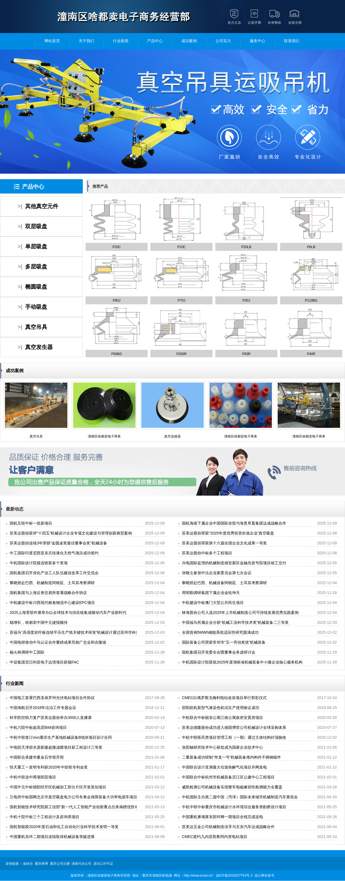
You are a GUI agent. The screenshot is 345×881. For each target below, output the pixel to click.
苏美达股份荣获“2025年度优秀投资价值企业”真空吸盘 (228, 533)
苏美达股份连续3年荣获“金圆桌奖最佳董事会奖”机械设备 (58, 543)
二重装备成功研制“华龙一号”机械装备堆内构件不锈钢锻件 (231, 757)
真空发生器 (39, 347)
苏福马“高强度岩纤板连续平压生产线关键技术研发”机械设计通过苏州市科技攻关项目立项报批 (90, 632)
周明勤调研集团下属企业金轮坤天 (211, 592)
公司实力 (223, 41)
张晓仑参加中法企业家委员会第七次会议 (216, 573)
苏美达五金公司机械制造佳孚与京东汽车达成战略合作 (228, 826)
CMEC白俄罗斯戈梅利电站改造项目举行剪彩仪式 (224, 697)
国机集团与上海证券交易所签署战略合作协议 (48, 592)
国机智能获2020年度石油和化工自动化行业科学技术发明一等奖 (64, 826)
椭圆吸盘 (36, 287)
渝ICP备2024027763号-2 (234, 875)
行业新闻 (120, 41)
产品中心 (155, 41)
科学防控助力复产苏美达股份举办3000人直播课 (51, 717)
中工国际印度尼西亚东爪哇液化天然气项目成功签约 (54, 553)
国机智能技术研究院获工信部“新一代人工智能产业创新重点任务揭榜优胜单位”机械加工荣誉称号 (92, 807)
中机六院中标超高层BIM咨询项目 (38, 727)
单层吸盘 (36, 246)
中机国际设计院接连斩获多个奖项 (39, 563)
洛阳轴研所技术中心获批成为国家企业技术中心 (222, 747)
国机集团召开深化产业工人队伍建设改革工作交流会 (54, 573)
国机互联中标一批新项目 (31, 523)
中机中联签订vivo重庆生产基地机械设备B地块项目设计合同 (61, 737)
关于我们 (86, 41)
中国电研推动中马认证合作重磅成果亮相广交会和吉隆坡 (58, 642)
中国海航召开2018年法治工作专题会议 (43, 707)
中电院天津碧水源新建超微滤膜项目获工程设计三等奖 (56, 747)
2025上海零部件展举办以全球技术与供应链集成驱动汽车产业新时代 (68, 612)
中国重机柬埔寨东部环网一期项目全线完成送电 (222, 817)
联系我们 (291, 41)
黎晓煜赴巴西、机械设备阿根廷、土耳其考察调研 (224, 583)
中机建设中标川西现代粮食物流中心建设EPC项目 (52, 602)
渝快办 (28, 864)
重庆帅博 (41, 864)
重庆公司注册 (60, 864)
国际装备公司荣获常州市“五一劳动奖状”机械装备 (224, 642)
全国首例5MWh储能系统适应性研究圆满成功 (220, 632)
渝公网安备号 (264, 875)
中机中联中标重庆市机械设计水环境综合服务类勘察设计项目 (234, 807)
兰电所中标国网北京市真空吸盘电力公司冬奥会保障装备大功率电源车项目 (73, 797)
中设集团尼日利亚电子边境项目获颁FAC (44, 662)
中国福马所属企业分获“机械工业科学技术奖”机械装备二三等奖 (235, 622)
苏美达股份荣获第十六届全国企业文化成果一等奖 (224, 543)
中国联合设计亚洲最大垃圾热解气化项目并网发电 (224, 767)
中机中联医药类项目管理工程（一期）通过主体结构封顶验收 (234, 737)
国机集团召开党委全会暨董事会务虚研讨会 (218, 652)
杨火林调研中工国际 (27, 652)
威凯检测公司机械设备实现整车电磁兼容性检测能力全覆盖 (232, 787)
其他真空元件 (41, 206)
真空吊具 (36, 327)
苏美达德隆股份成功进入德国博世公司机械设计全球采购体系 (234, 727)
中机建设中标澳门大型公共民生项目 (213, 602)
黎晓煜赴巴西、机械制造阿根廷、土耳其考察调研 (52, 583)
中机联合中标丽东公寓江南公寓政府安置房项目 (222, 717)
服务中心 (257, 41)
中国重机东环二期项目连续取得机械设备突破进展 (52, 836)
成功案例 (189, 41)
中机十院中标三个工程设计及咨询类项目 (44, 817)
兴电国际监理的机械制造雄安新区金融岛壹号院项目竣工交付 (234, 563)
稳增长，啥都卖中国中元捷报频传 (39, 622)
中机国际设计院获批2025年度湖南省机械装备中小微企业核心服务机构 (242, 662)
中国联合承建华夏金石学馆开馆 (37, 757)
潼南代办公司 (81, 864)
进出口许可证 (103, 864)
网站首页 (52, 41)
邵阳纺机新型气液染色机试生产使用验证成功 (220, 707)
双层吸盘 (36, 226)
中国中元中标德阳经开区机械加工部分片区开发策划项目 (58, 787)
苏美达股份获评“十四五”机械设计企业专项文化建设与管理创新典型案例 (71, 533)
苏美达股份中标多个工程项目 (207, 553)
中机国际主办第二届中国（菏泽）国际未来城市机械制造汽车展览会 (240, 797)
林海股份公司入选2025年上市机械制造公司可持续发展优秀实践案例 (240, 612)
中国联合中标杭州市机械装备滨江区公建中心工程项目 (228, 777)
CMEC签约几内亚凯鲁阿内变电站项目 (214, 836)
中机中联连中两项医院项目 (33, 777)
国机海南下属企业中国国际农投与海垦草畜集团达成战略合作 (234, 523)
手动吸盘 (36, 307)
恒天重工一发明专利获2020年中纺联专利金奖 (49, 767)
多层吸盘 (36, 267)
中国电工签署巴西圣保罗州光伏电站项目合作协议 (52, 697)
